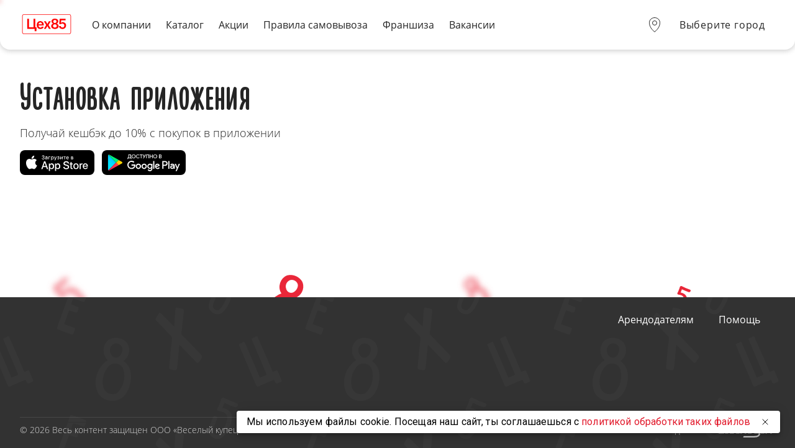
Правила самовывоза (315, 25)
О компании (121, 25)
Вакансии (472, 25)
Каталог (185, 25)
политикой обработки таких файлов (665, 422)
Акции (233, 25)
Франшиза (408, 25)
